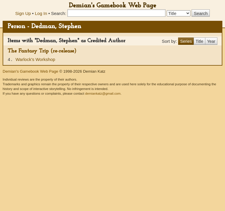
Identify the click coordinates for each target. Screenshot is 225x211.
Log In (41, 13)
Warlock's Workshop (35, 59)
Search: (58, 13)
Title (199, 41)
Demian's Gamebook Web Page (112, 5)
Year (211, 41)
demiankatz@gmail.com (102, 93)
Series (186, 41)
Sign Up (23, 13)
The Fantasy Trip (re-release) (42, 51)
